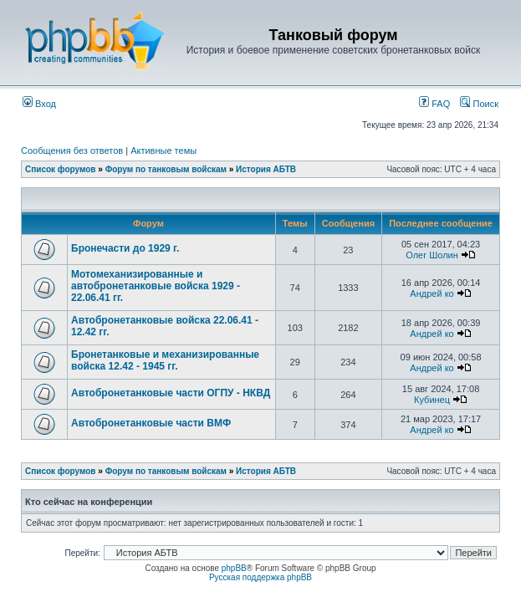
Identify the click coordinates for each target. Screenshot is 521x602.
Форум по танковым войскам (166, 169)
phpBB (234, 568)
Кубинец (432, 400)
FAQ (434, 104)
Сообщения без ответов (72, 150)
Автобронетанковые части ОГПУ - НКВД (170, 393)
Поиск (479, 104)
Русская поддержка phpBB (260, 577)
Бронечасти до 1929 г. (125, 248)
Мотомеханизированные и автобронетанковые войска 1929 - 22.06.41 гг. (155, 286)
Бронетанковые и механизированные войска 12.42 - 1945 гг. (165, 360)
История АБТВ (266, 169)
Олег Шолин (432, 255)
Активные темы (163, 150)
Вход (39, 104)
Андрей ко (431, 293)
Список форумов (60, 169)
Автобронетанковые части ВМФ (151, 423)
